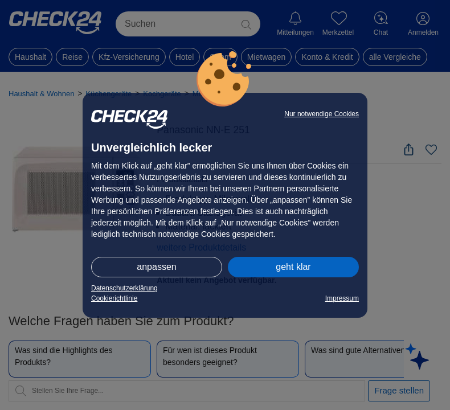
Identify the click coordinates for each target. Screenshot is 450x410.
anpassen (156, 267)
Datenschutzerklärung (124, 288)
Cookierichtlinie (114, 298)
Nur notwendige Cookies (321, 114)
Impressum (342, 298)
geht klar (293, 267)
